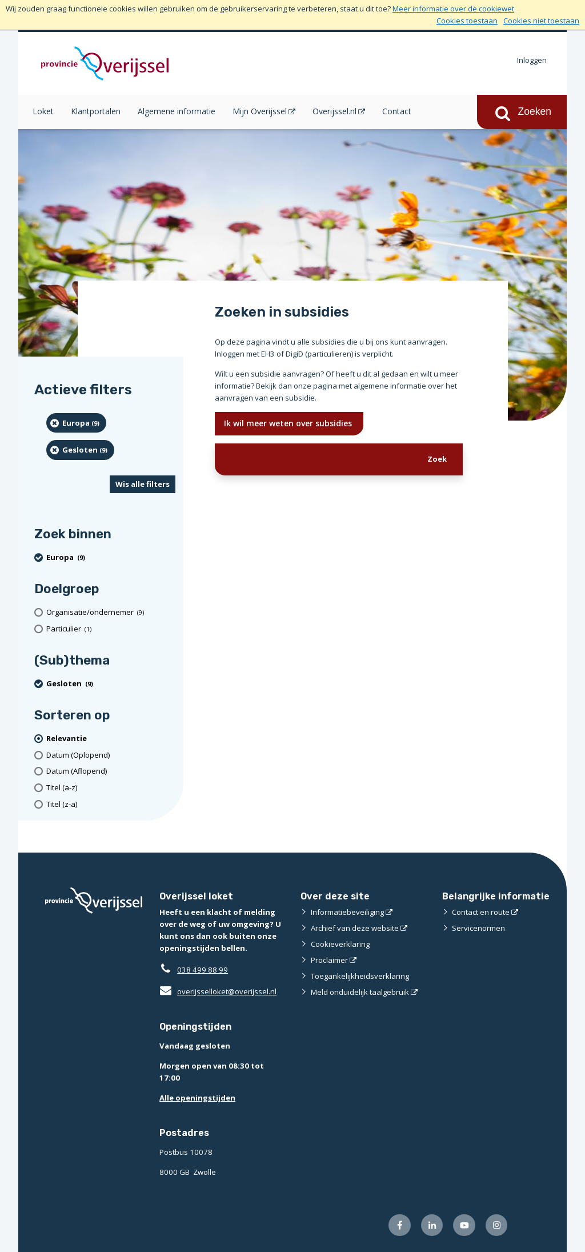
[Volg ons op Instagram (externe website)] (497, 1225)
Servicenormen (478, 928)
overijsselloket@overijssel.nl (218, 991)
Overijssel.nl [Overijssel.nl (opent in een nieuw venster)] (334, 111)
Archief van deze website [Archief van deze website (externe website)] (355, 928)
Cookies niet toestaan (541, 20)
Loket (43, 111)
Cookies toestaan (467, 20)
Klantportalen (96, 111)
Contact (396, 111)
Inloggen (532, 60)
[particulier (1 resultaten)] (110, 629)
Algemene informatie (176, 111)
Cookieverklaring (340, 944)
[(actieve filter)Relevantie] (110, 738)
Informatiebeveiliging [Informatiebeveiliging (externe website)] (347, 912)
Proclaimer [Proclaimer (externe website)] (329, 960)
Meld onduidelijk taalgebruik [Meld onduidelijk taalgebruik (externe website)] (360, 992)
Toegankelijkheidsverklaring (360, 976)
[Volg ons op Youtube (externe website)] (464, 1225)
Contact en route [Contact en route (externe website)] (481, 912)
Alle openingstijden (197, 1098)
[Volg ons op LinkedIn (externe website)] (432, 1225)
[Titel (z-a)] (110, 804)
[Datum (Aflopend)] (110, 771)
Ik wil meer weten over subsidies (289, 423)
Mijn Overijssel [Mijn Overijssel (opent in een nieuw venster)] (260, 111)
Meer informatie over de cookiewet (453, 8)
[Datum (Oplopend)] (110, 755)
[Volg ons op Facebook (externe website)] (399, 1225)
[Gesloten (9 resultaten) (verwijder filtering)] (80, 449)
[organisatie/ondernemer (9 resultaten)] (110, 612)
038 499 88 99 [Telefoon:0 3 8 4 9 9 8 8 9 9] (202, 970)
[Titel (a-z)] (110, 787)
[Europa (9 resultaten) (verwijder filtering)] (76, 423)
